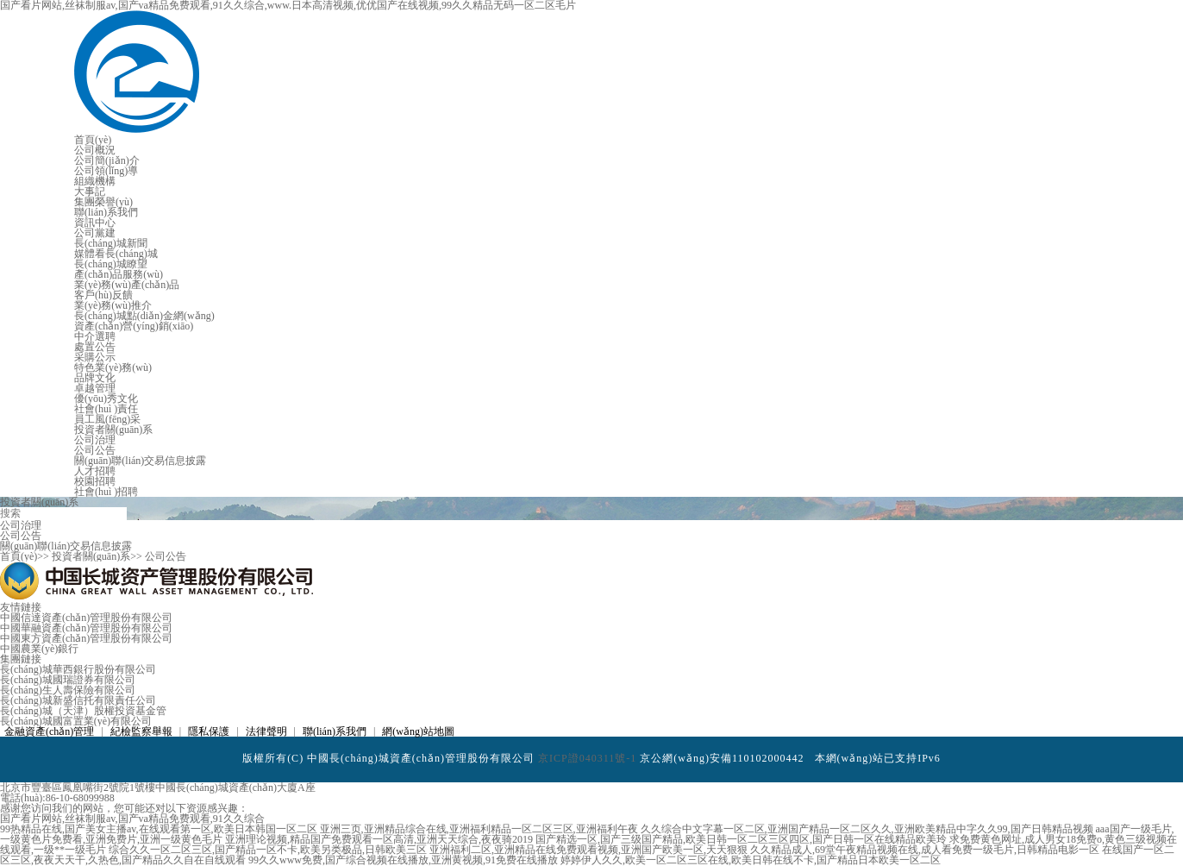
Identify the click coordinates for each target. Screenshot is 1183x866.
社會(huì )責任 (106, 409)
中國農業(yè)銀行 (39, 649)
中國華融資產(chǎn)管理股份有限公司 (86, 628)
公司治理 (95, 440)
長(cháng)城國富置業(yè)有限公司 (76, 721)
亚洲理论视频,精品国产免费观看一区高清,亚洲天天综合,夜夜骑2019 (379, 839)
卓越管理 (95, 388)
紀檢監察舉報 (141, 731)
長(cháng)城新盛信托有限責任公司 (78, 700)
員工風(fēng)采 (107, 419)
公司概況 (95, 150)
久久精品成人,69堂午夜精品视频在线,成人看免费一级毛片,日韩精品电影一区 (924, 850)
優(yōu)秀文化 (106, 398)
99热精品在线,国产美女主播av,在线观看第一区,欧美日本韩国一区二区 (158, 829)
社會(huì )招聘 (106, 492)
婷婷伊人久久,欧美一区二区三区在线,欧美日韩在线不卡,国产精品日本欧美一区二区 (750, 860)
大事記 (89, 191)
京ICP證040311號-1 (587, 758)
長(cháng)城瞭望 (110, 264)
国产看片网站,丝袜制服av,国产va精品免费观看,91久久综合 (132, 819)
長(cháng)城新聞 (110, 243)
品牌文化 (95, 378)
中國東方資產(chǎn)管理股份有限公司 (86, 638)
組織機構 (95, 181)
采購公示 (95, 357)
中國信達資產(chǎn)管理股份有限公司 (86, 618)
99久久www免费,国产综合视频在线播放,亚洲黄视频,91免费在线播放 (403, 860)
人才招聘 (95, 471)
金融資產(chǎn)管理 (49, 731)
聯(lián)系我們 (106, 212)
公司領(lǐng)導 (106, 171)
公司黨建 (95, 233)
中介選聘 (95, 336)
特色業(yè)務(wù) (113, 367)
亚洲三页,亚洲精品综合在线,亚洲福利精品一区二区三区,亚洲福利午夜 (479, 829)
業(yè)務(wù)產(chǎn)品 (126, 285)
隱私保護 (208, 731)
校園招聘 (95, 481)
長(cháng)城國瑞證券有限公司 (67, 680)
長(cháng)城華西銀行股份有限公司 (78, 669)
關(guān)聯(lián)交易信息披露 (140, 461)
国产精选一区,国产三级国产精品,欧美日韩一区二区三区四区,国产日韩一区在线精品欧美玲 (741, 839)
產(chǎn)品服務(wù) (118, 274)
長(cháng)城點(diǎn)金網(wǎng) (144, 316)
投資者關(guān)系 (113, 430)
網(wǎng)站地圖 (418, 731)
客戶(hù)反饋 (103, 295)
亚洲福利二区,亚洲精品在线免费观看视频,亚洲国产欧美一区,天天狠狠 (588, 850)
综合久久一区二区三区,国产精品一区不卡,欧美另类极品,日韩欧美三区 (268, 850)
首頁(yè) (92, 140)
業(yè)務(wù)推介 (113, 305)
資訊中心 (95, 222)
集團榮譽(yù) (103, 202)
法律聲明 (266, 731)
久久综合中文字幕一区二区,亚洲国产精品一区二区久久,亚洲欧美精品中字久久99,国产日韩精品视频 (867, 829)
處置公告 (95, 347)
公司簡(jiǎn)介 (107, 160)
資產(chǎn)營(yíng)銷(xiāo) (133, 326)
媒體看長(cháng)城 (116, 254)
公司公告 (95, 450)
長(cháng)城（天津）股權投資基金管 (83, 711)
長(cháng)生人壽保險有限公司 (67, 690)
